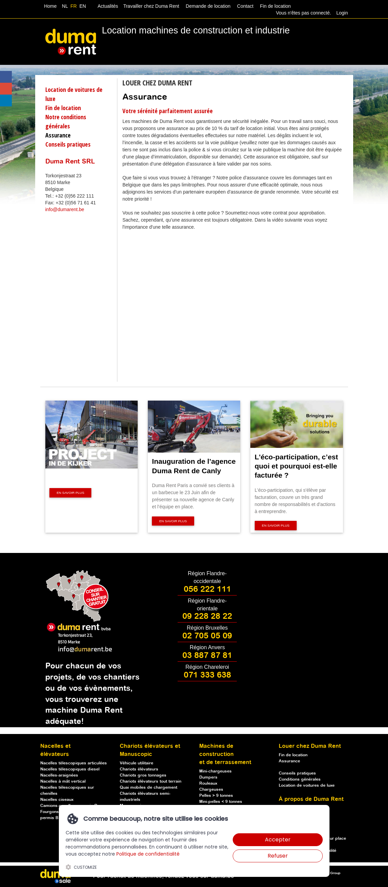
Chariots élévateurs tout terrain (150, 781)
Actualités (107, 6)
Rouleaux (208, 783)
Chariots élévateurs (139, 769)
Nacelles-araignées (59, 775)
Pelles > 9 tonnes (216, 795)
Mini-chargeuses (215, 771)
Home (50, 6)
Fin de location (275, 6)
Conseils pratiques (68, 144)
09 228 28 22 (207, 616)
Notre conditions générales (65, 121)
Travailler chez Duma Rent (150, 6)
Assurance (58, 135)
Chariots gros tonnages (143, 775)
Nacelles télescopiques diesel (69, 769)
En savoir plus (70, 493)
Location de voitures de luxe (73, 94)
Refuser (278, 856)
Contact (245, 6)
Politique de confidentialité (148, 854)
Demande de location (208, 6)
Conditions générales (300, 779)
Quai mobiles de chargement (148, 787)
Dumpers (208, 777)
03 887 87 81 (207, 655)
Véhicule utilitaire (136, 763)
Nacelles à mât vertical (63, 781)
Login (342, 13)
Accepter (278, 839)
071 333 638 (207, 675)
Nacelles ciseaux (56, 799)
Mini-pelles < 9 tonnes (220, 802)
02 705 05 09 (207, 636)
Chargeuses (211, 789)
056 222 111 (207, 589)
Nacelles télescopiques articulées (73, 763)
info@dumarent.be (64, 209)
